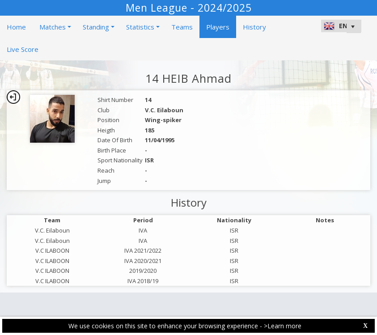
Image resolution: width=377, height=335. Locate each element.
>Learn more (282, 326)
